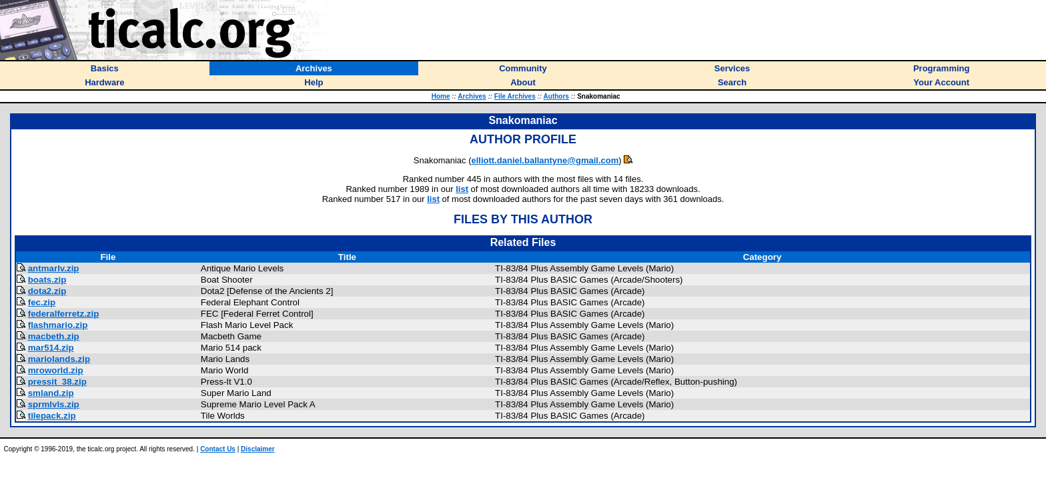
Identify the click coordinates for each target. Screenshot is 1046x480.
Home (441, 96)
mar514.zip (51, 348)
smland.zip (51, 393)
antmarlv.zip (53, 268)
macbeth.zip (53, 336)
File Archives (515, 96)
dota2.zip (47, 291)
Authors (556, 96)
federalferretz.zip (63, 314)
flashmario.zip (58, 325)
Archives (472, 96)
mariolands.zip (59, 359)
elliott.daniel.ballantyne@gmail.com (545, 160)
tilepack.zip (52, 416)
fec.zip (41, 302)
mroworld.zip (55, 370)
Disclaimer (258, 449)
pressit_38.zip (57, 382)
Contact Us (217, 449)
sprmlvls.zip (53, 404)
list (462, 189)
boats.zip (47, 280)
